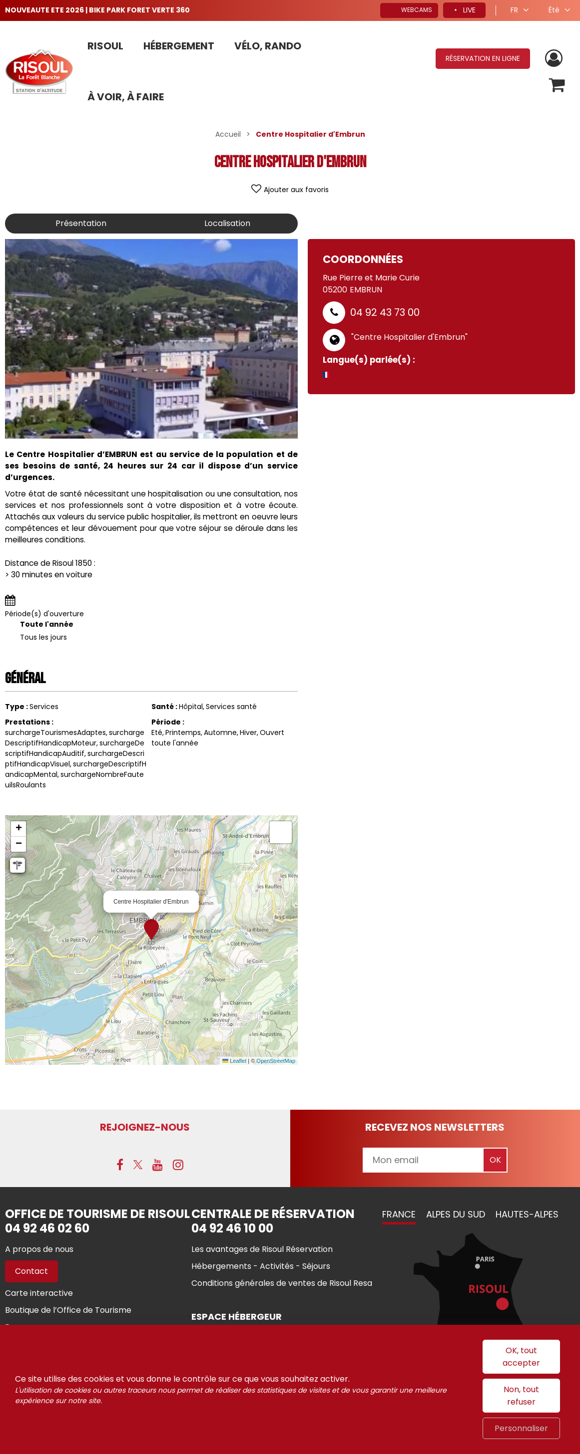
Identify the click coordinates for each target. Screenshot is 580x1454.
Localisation (227, 223)
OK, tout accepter (521, 1357)
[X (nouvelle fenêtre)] (137, 1164)
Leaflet (234, 1061)
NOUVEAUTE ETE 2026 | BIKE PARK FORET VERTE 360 (97, 10)
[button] (557, 85)
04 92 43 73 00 (385, 312)
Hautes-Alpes (527, 1214)
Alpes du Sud (455, 1214)
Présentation (80, 223)
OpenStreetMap (275, 1061)
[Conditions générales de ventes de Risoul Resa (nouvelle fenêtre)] (281, 1283)
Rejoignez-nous (145, 1127)
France (399, 1214)
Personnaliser (521, 1428)
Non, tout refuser (521, 1396)
